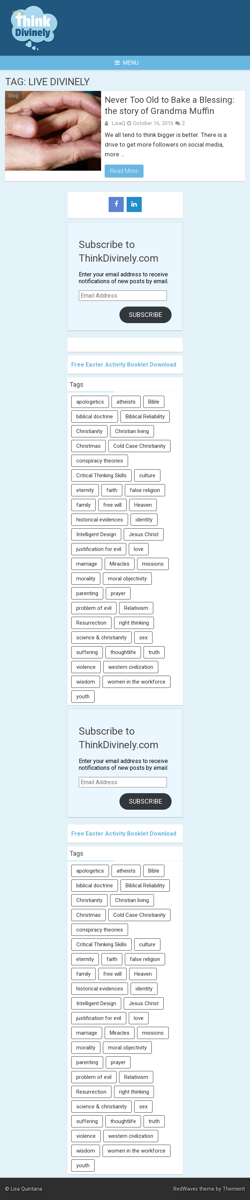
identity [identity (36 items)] (144, 519)
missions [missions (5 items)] (153, 564)
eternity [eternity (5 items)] (85, 490)
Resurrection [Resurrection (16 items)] (91, 623)
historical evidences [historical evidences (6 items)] (99, 519)
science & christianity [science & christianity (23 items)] (101, 637)
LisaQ (118, 123)
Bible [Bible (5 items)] (153, 402)
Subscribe (145, 314)
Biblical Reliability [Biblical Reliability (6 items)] (145, 416)
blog (13, 95)
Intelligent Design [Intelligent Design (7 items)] (96, 534)
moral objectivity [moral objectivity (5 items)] (127, 578)
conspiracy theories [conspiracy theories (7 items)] (99, 461)
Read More (124, 170)
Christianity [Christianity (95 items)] (89, 431)
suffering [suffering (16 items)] (87, 652)
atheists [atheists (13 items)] (126, 402)
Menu (126, 62)
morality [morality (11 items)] (85, 578)
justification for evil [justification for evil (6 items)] (98, 549)
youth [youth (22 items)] (83, 696)
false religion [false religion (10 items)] (145, 490)
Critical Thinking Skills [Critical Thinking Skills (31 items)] (101, 475)
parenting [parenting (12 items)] (87, 593)
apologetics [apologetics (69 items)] (90, 402)
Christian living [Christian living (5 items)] (132, 431)
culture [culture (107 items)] (147, 475)
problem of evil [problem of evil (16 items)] (94, 608)
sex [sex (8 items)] (143, 637)
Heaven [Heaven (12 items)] (143, 505)
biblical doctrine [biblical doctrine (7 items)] (94, 416)
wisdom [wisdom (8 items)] (85, 682)
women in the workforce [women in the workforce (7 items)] (136, 682)
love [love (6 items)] (139, 549)
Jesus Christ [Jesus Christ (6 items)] (144, 534)
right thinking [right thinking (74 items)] (134, 623)
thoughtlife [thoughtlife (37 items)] (123, 652)
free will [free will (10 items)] (112, 505)
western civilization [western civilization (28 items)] (130, 667)
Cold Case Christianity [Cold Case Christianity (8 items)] (139, 446)
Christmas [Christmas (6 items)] (88, 446)
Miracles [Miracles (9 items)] (119, 564)
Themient (234, 1189)
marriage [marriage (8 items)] (86, 564)
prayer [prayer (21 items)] (118, 593)
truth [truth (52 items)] (154, 652)
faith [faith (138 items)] (111, 490)
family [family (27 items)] (83, 505)
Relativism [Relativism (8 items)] (136, 608)
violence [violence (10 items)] (86, 667)
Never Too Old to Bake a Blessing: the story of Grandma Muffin (170, 105)
